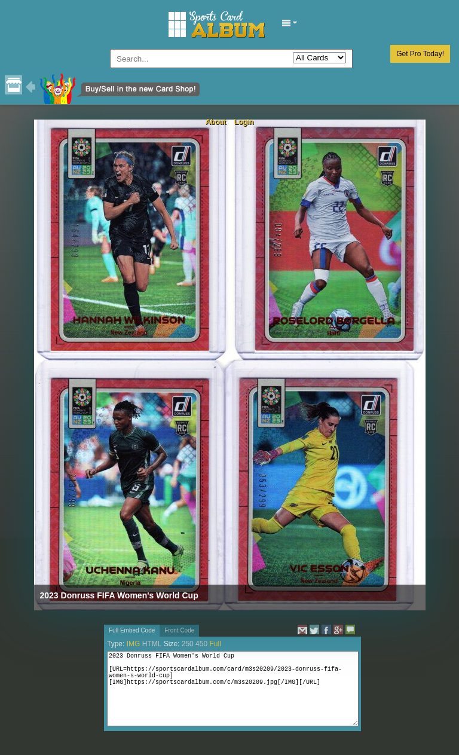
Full (215, 644)
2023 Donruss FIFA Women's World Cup (119, 595)
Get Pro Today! (420, 54)
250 (188, 644)
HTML (152, 644)
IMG (133, 644)
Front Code (179, 630)
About (216, 122)
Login (244, 122)
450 (201, 644)
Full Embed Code (132, 630)
